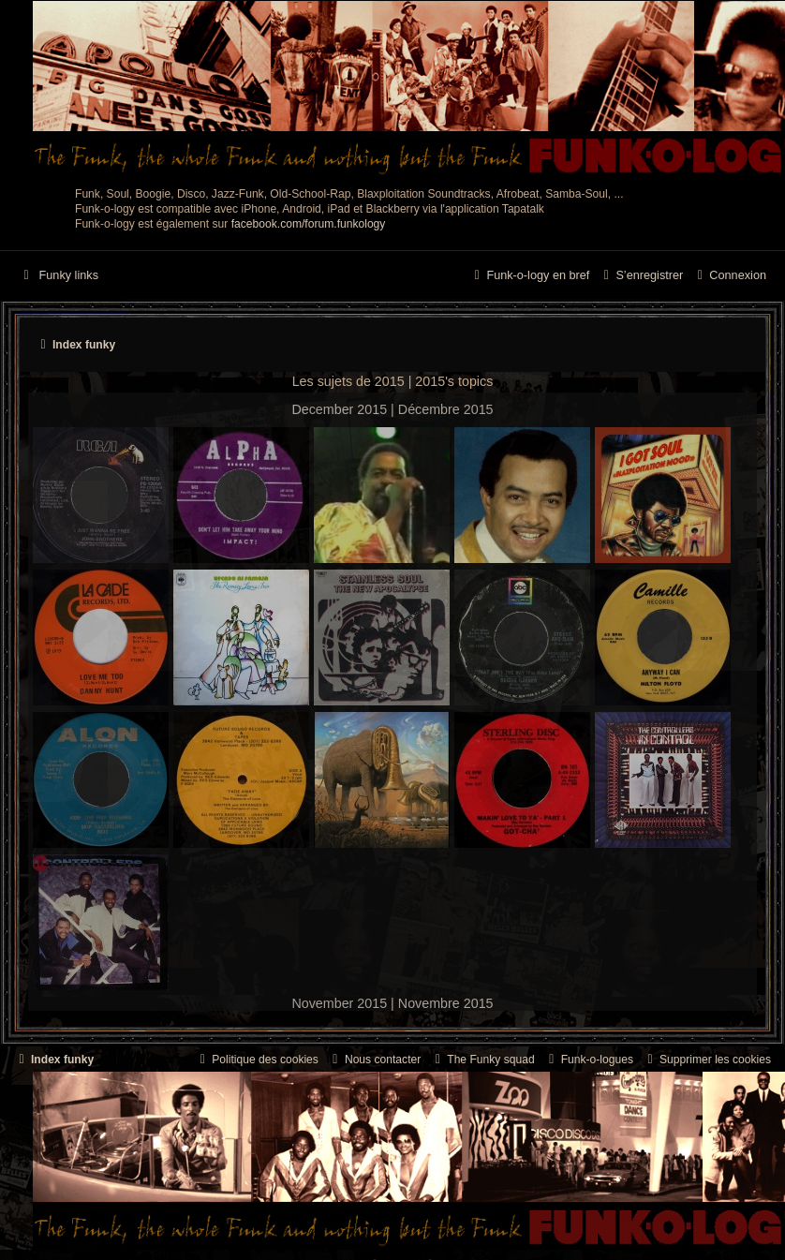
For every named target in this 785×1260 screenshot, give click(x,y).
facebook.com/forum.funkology (308, 223)
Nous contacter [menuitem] (374, 1059)
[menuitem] (729, 276)
